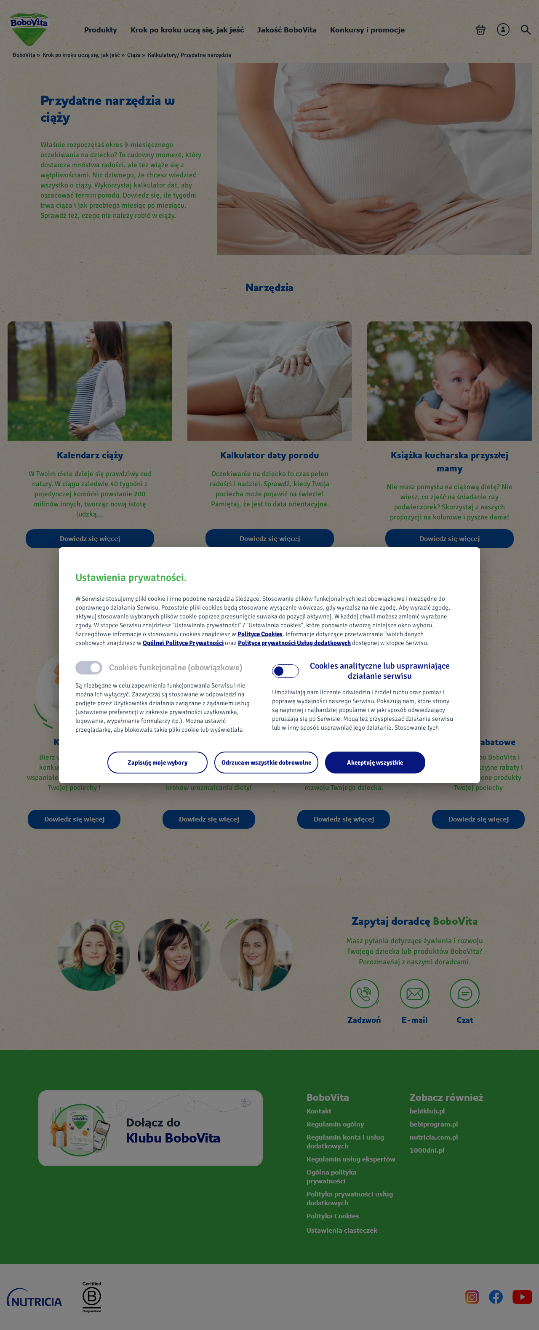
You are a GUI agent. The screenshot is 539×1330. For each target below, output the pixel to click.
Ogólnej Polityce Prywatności (183, 643)
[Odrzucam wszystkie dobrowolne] (266, 762)
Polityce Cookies (260, 634)
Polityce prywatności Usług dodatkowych (294, 643)
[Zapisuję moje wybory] (157, 762)
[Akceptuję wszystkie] (375, 762)
